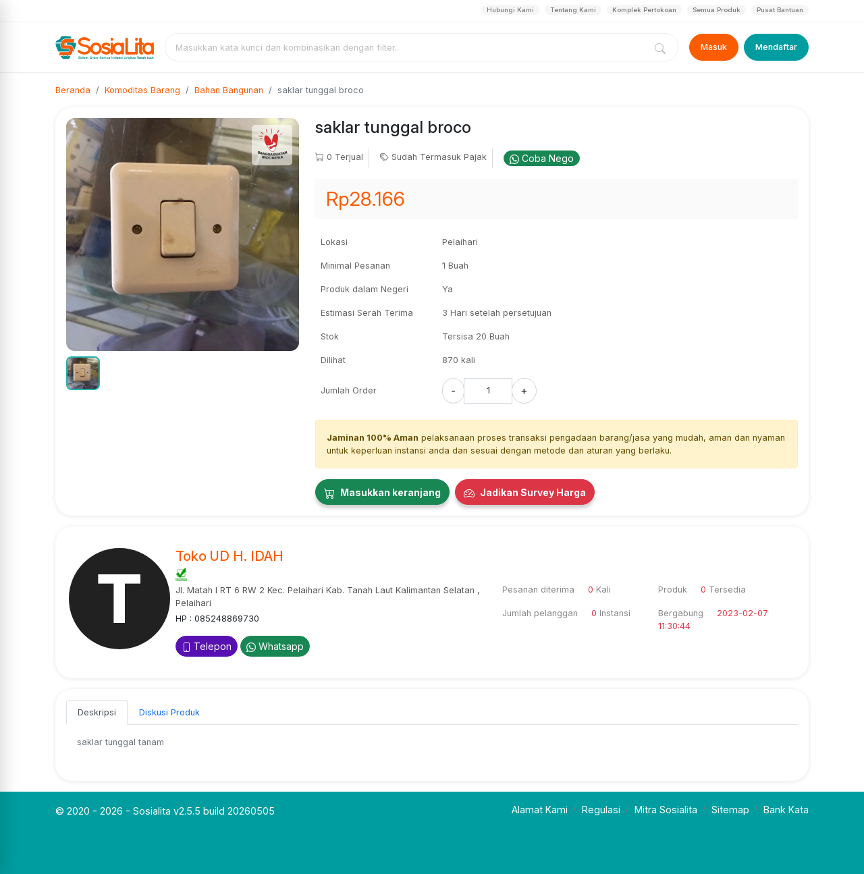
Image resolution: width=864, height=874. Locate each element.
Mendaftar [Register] (776, 47)
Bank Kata (786, 809)
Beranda (72, 90)
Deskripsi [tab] (97, 712)
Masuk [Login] (714, 47)
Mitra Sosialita (665, 809)
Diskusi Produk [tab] (169, 712)
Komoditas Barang (142, 90)
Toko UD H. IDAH (230, 556)
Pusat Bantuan (780, 9)
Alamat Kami (540, 809)
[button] (83, 373)
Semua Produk (716, 9)
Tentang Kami (573, 9)
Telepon (207, 646)
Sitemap (730, 809)
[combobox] (408, 47)
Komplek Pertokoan (644, 9)
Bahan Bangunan (228, 90)
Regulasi (601, 809)
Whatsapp (275, 646)
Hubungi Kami (510, 9)
